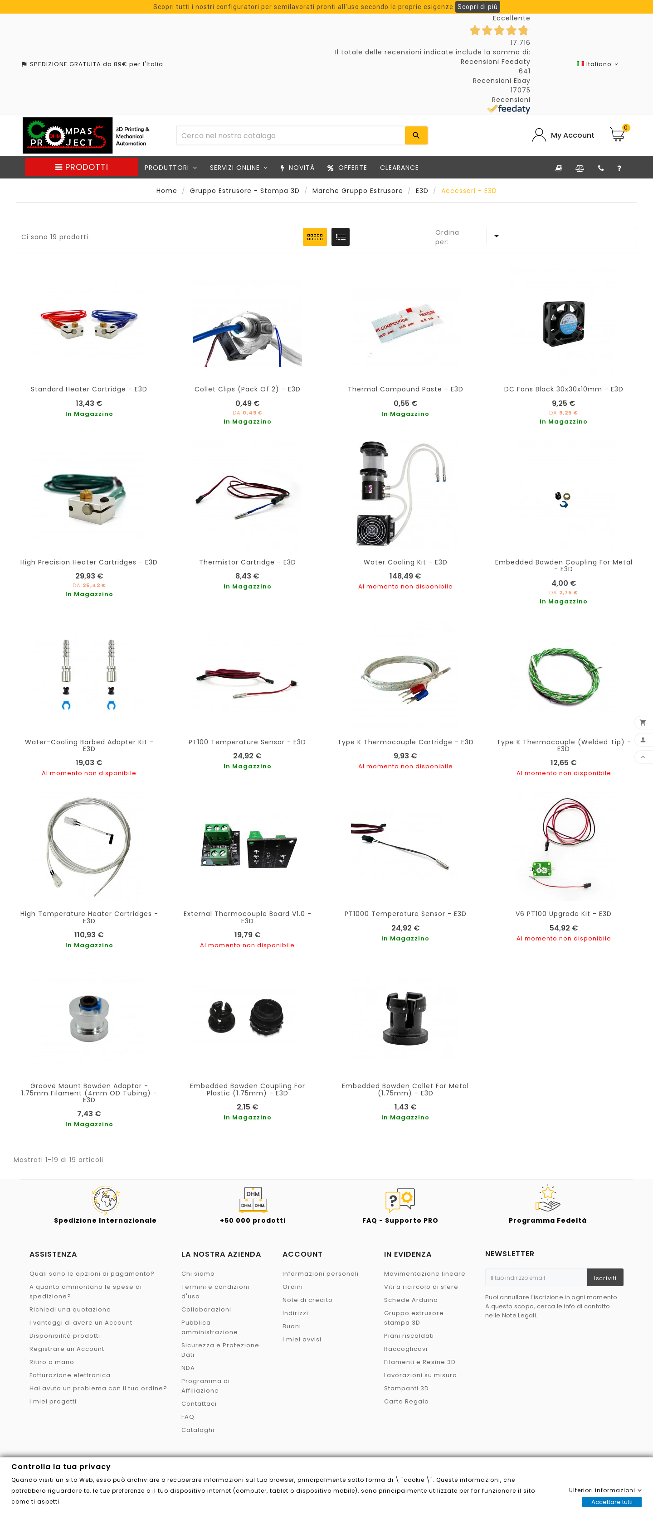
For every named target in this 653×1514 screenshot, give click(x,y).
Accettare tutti (612, 1502)
